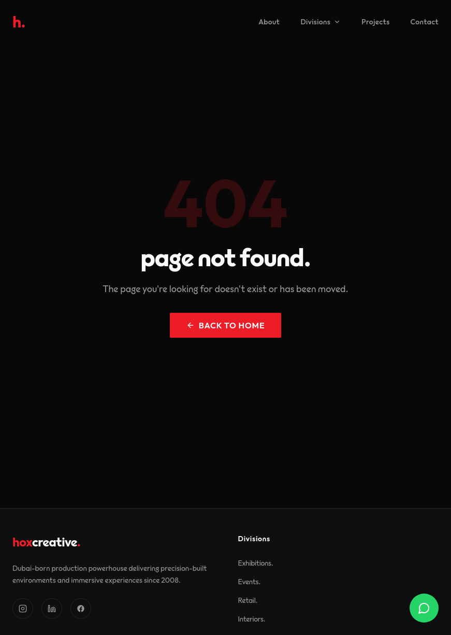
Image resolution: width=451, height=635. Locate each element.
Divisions (320, 21)
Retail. (248, 600)
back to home (225, 325)
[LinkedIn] (51, 608)
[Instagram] (22, 608)
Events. (249, 581)
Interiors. (252, 619)
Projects (375, 21)
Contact (425, 21)
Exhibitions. (255, 563)
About (269, 21)
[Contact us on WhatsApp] (424, 608)
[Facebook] (80, 608)
